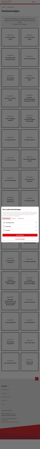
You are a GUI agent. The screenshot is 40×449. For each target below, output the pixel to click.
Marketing (8, 230)
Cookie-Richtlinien (21, 218)
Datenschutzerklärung (6, 218)
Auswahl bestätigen (20, 239)
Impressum (14, 218)
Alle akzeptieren (20, 235)
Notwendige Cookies (10, 222)
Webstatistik (8, 226)
